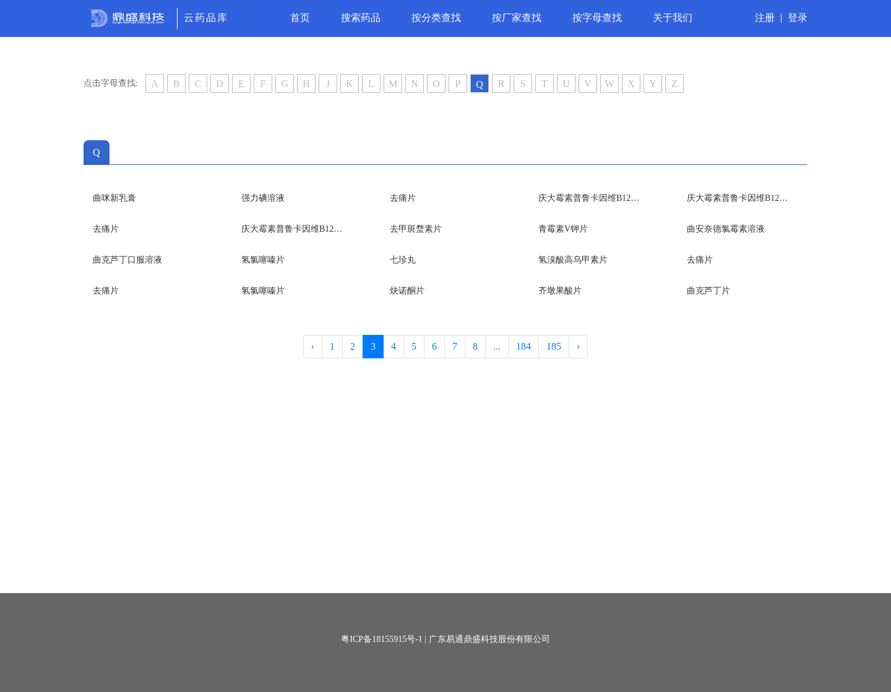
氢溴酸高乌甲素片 (573, 259)
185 (553, 346)
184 (523, 346)
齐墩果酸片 (560, 290)
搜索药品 (361, 17)
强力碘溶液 (263, 198)
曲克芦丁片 (708, 290)
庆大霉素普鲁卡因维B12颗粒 (591, 198)
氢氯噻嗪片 (263, 259)
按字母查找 (597, 17)
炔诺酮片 (407, 290)
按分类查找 (436, 17)
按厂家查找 (516, 17)
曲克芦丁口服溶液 (127, 259)
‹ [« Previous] (312, 346)
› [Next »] (578, 346)
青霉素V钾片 (563, 229)
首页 (300, 17)
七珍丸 (403, 259)
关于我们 (672, 17)
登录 (797, 17)
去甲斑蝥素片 (416, 229)
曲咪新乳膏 (114, 198)
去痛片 (403, 198)
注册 (765, 17)
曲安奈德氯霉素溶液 (726, 229)
